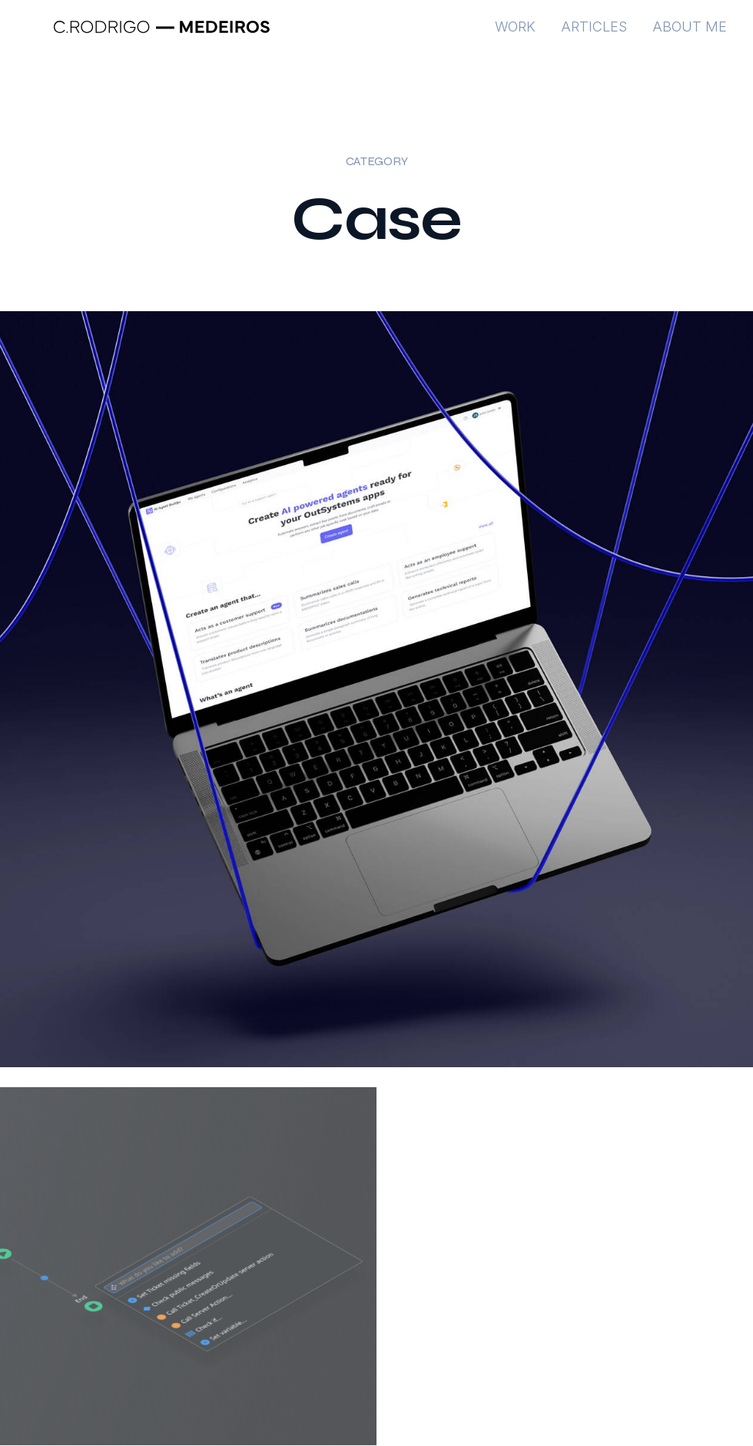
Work (515, 35)
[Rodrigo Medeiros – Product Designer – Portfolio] (161, 35)
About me (689, 35)
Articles (594, 35)
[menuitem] (520, 35)
